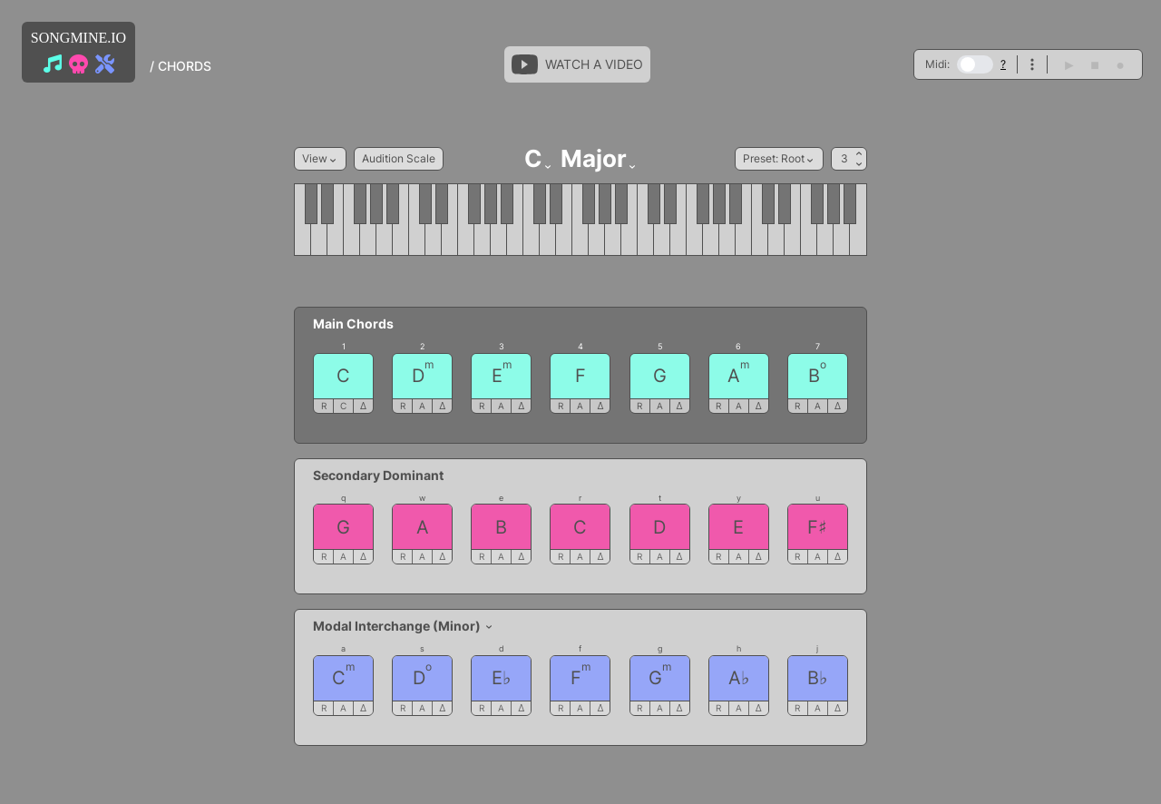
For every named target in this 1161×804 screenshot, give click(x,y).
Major (599, 158)
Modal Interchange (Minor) (403, 625)
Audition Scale (398, 158)
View (320, 159)
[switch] (975, 64)
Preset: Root (779, 159)
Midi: (937, 64)
